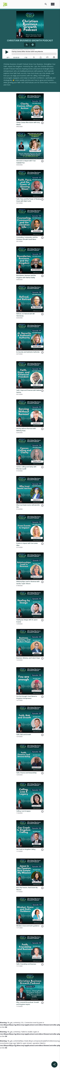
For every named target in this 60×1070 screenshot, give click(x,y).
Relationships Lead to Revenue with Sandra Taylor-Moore (28, 583)
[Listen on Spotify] (32, 45)
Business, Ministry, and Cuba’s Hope (28, 658)
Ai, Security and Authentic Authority (28, 352)
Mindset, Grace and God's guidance (27, 926)
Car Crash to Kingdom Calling (25, 849)
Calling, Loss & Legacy (23, 811)
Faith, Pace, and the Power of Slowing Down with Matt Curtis (28, 200)
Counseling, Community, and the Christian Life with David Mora (27, 238)
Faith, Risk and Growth (23, 734)
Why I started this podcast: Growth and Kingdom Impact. (27, 1003)
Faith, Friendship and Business (26, 964)
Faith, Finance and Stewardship (26, 773)
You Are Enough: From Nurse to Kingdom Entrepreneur (26, 697)
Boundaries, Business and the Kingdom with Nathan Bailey (26, 276)
